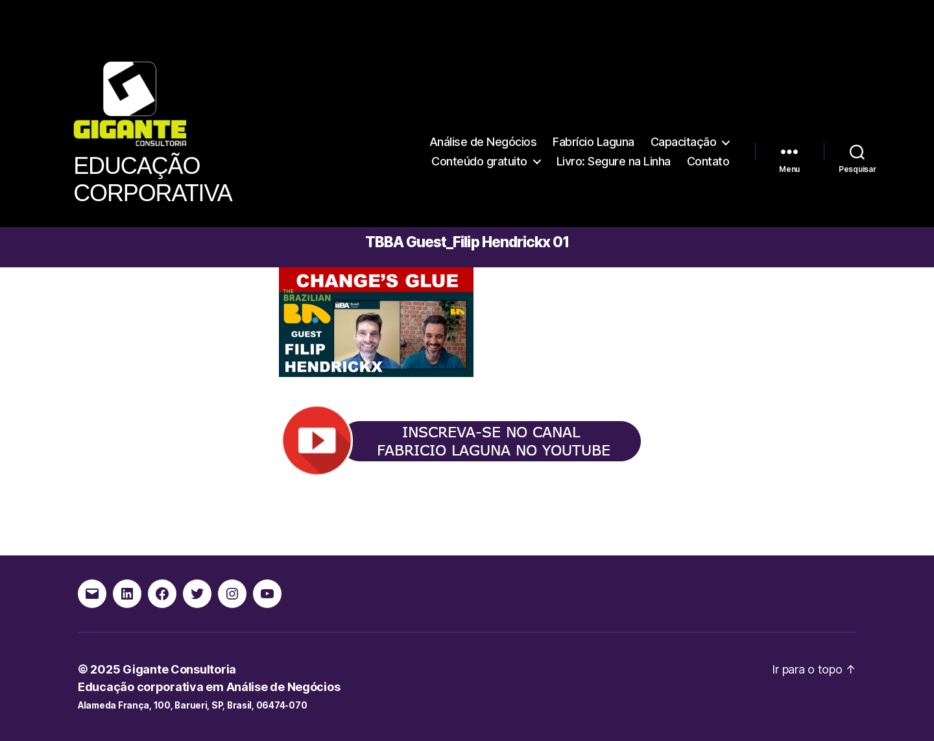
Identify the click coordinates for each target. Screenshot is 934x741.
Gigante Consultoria (179, 669)
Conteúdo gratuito (479, 161)
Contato (708, 161)
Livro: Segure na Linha (614, 161)
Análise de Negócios (483, 142)
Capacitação (684, 142)
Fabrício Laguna (593, 142)
